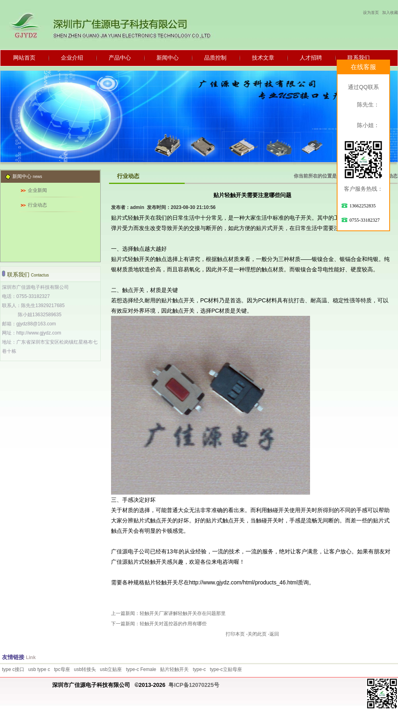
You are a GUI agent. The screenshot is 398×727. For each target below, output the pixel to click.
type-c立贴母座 (226, 669)
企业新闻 (37, 190)
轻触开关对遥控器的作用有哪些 (173, 623)
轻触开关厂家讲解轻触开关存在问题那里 (183, 613)
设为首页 (371, 12)
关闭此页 (257, 634)
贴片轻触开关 (174, 669)
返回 (274, 634)
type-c (199, 669)
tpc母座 (62, 669)
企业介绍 (72, 57)
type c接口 (13, 669)
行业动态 (37, 205)
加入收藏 (390, 12)
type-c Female (141, 669)
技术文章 (263, 57)
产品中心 (120, 57)
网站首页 (24, 57)
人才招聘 (311, 57)
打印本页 (235, 634)
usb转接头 (85, 669)
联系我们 (358, 57)
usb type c (39, 669)
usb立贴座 (111, 669)
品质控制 (215, 57)
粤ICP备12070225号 (193, 685)
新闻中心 (167, 57)
